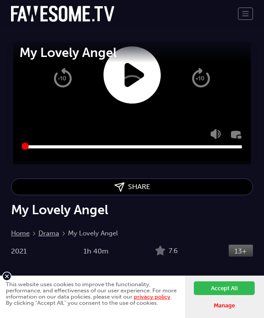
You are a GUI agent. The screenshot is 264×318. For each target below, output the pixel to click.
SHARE (132, 187)
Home (20, 233)
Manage (224, 305)
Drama (48, 233)
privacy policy (152, 296)
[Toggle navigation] (245, 14)
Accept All (224, 288)
